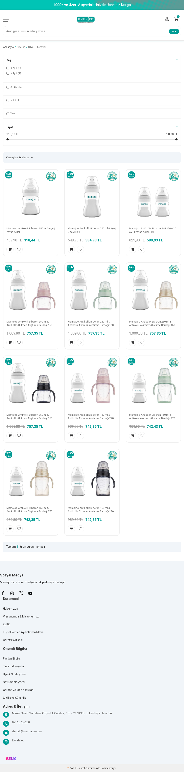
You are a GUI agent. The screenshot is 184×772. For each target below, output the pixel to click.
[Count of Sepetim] (176, 19)
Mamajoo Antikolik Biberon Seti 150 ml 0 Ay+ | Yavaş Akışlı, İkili (152, 230)
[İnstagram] (12, 593)
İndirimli (12, 100)
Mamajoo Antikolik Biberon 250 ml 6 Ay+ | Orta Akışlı (92, 230)
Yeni (10, 113)
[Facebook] (3, 593)
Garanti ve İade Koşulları (18, 690)
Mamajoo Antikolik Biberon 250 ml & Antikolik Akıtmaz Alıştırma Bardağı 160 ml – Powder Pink (29, 323)
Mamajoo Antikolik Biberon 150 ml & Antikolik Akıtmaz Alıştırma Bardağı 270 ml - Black (91, 509)
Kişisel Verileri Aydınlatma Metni (23, 632)
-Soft (71, 768)
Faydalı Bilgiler (12, 658)
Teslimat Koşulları (14, 666)
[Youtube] (30, 593)
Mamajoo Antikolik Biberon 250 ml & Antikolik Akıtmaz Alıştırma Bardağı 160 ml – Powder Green (91, 323)
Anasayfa (8, 47)
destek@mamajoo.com (27, 731)
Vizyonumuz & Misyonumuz (21, 616)
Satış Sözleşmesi (14, 682)
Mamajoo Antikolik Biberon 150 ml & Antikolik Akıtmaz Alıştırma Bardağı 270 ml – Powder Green (152, 416)
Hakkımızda (10, 608)
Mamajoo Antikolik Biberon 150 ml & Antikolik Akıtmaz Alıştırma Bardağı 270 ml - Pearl (29, 509)
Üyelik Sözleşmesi (14, 674)
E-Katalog (18, 740)
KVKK (6, 624)
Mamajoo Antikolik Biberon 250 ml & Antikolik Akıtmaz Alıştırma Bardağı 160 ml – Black (29, 416)
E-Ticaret (80, 768)
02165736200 (21, 722)
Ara (174, 31)
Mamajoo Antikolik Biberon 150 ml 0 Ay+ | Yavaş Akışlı (30, 230)
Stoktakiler (14, 87)
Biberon (21, 47)
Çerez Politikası (13, 640)
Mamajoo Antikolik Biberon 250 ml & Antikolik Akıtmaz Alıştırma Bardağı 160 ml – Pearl (152, 323)
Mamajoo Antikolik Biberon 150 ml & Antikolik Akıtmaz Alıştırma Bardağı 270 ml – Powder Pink (91, 416)
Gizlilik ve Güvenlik (14, 697)
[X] (21, 593)
